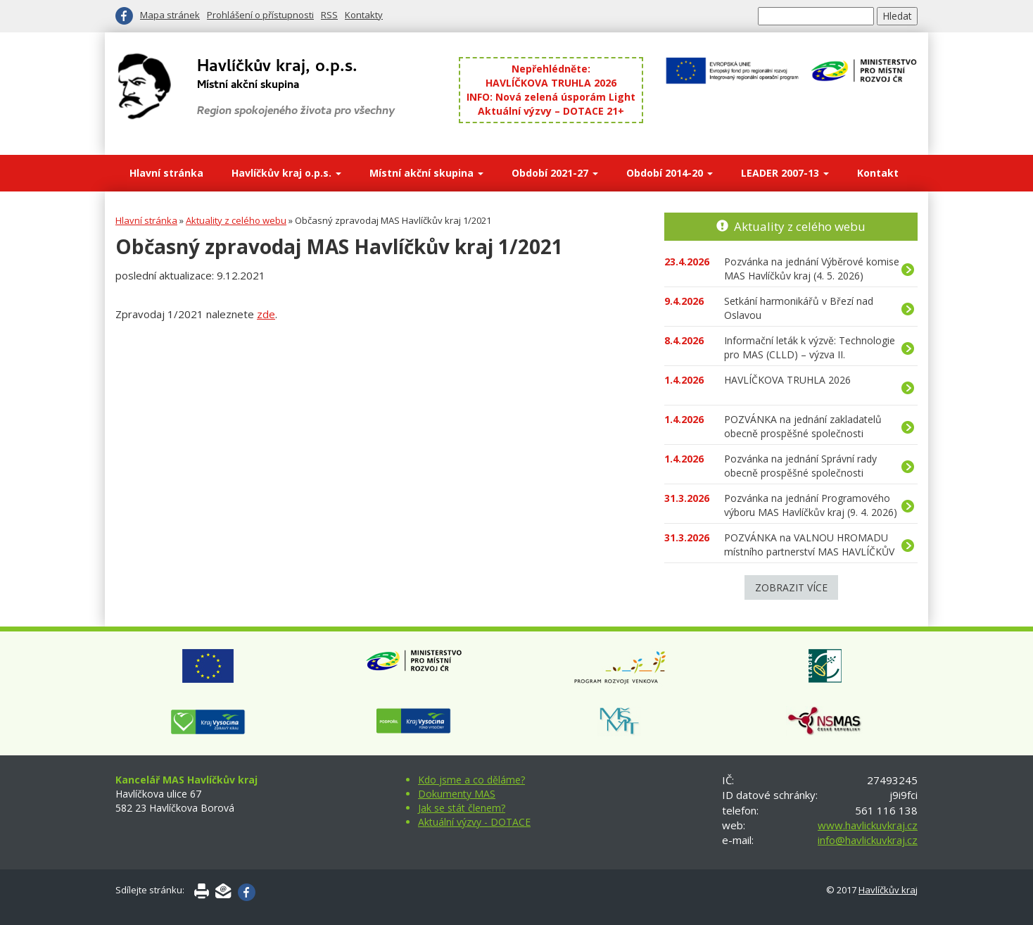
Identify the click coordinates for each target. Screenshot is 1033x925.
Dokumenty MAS (456, 793)
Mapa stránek (170, 14)
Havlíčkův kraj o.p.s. (286, 173)
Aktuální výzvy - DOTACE (474, 822)
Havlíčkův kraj (888, 889)
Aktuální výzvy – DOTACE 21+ (551, 111)
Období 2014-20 (669, 173)
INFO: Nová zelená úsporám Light (551, 96)
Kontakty (364, 14)
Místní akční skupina (426, 173)
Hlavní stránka (166, 173)
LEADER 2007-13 (785, 173)
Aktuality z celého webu (236, 220)
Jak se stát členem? (461, 807)
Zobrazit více (791, 587)
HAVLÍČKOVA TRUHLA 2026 (551, 82)
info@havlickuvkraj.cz (868, 840)
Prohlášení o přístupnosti (260, 14)
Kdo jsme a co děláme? (471, 779)
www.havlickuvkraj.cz (868, 825)
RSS (329, 14)
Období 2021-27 (555, 173)
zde (266, 314)
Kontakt (878, 173)
